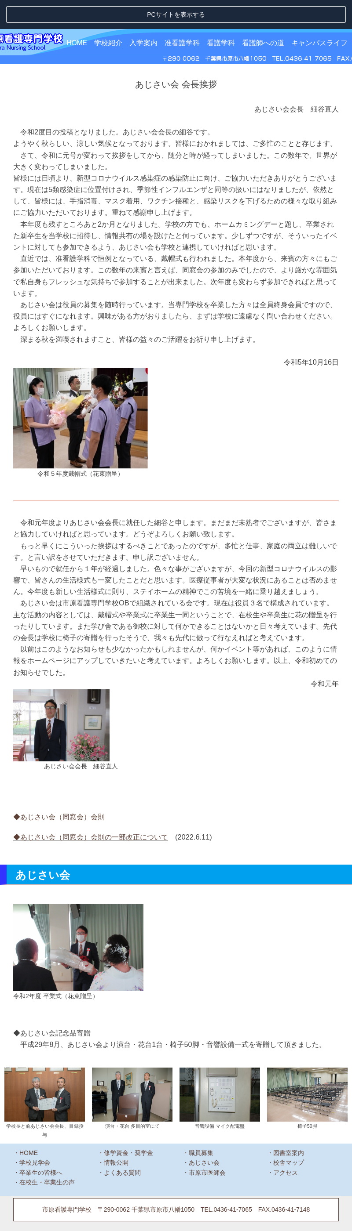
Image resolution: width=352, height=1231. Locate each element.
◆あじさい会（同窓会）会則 (59, 787)
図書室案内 (288, 1123)
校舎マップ (288, 1133)
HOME (76, 14)
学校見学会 (34, 1133)
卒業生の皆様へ (40, 1143)
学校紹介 (108, 14)
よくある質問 (122, 1143)
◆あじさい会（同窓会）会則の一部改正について (90, 808)
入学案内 (143, 14)
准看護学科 (182, 14)
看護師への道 (263, 14)
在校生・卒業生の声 (47, 1153)
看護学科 (221, 14)
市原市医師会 (207, 1143)
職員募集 (201, 1123)
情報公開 (116, 1133)
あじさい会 (204, 1133)
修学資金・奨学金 (128, 1123)
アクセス (285, 1143)
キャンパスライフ (319, 14)
